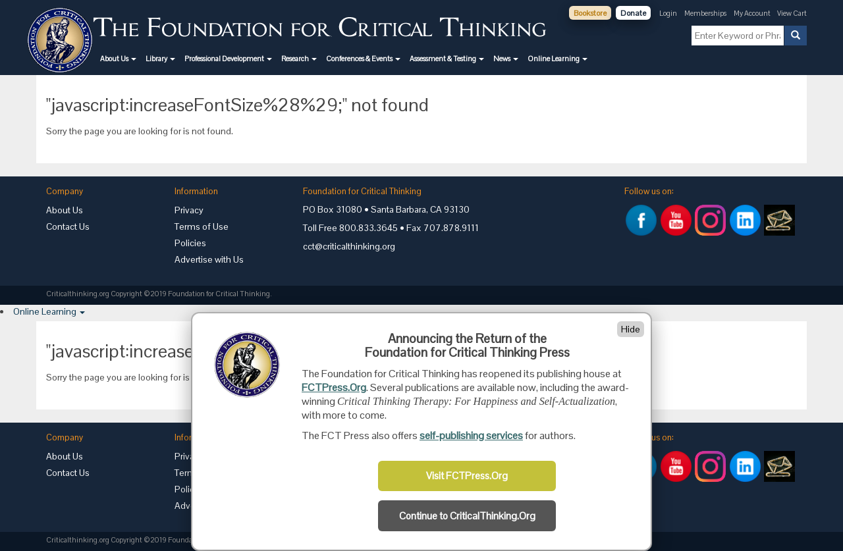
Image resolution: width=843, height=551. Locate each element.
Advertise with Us (209, 259)
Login (668, 13)
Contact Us (68, 226)
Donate (633, 13)
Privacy (189, 210)
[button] (118, 58)
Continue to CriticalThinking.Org (467, 516)
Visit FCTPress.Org (467, 476)
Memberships (705, 13)
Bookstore (590, 13)
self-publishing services (471, 435)
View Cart (792, 13)
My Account (753, 13)
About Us (64, 210)
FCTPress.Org (334, 387)
